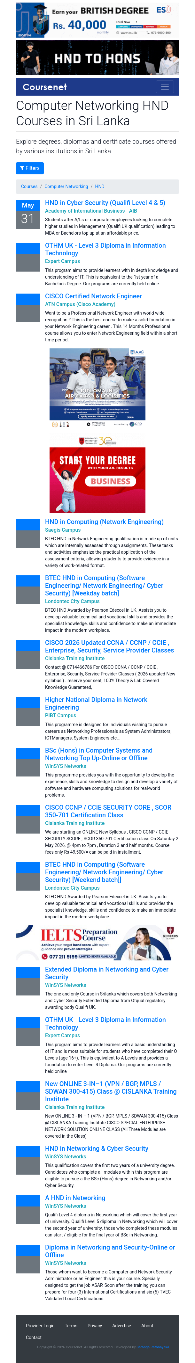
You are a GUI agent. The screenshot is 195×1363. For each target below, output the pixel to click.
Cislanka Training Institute (75, 658)
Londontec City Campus (72, 601)
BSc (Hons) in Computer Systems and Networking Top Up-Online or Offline (98, 754)
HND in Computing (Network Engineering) (104, 522)
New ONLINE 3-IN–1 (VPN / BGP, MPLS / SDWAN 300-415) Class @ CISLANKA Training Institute (111, 1091)
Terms (71, 1325)
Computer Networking (66, 186)
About (147, 1325)
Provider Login (40, 1325)
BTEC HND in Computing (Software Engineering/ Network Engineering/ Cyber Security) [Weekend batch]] (104, 872)
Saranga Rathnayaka (152, 1347)
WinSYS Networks (65, 766)
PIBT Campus (60, 715)
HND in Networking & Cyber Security (96, 1148)
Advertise (121, 1325)
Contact (34, 1337)
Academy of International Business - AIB (91, 211)
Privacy (95, 1325)
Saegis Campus (63, 530)
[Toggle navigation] (165, 86)
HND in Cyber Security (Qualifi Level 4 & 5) (105, 203)
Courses (29, 186)
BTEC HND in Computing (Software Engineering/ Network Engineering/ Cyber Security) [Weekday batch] (104, 585)
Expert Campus (62, 261)
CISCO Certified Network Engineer (93, 296)
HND (100, 186)
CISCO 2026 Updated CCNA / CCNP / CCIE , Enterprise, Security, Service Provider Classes (109, 646)
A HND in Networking (75, 1198)
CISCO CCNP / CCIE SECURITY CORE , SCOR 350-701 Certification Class (108, 811)
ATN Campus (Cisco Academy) (80, 304)
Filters (30, 168)
